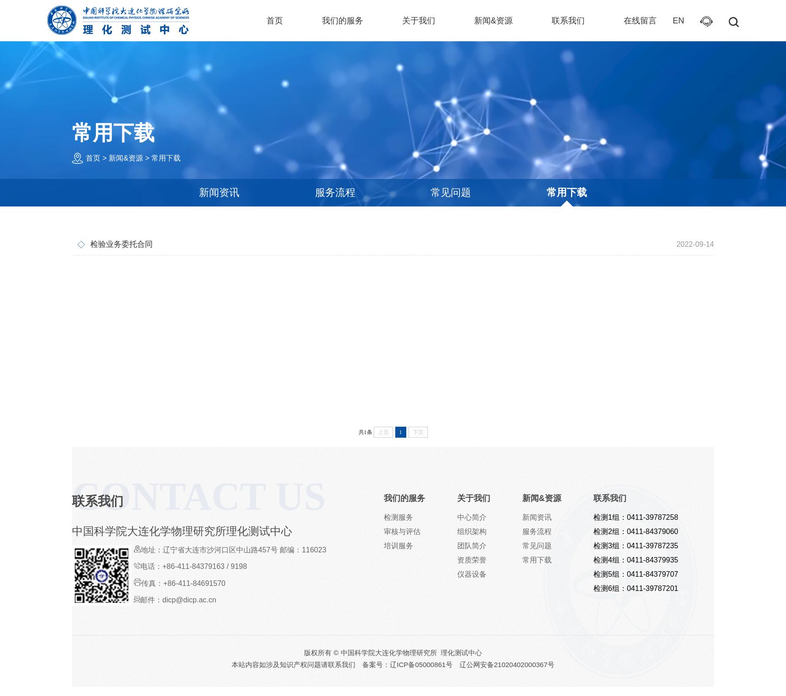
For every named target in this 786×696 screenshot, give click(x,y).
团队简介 (472, 546)
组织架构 (472, 531)
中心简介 (472, 517)
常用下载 (166, 158)
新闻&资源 (493, 20)
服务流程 (335, 192)
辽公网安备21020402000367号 (506, 664)
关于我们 (418, 20)
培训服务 (398, 546)
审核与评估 (402, 531)
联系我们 (568, 20)
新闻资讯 (219, 192)
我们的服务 (342, 20)
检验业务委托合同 (382, 244)
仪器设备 (472, 574)
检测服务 (398, 517)
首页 (274, 20)
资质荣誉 (472, 560)
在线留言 (640, 20)
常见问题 (451, 192)
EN (678, 20)
